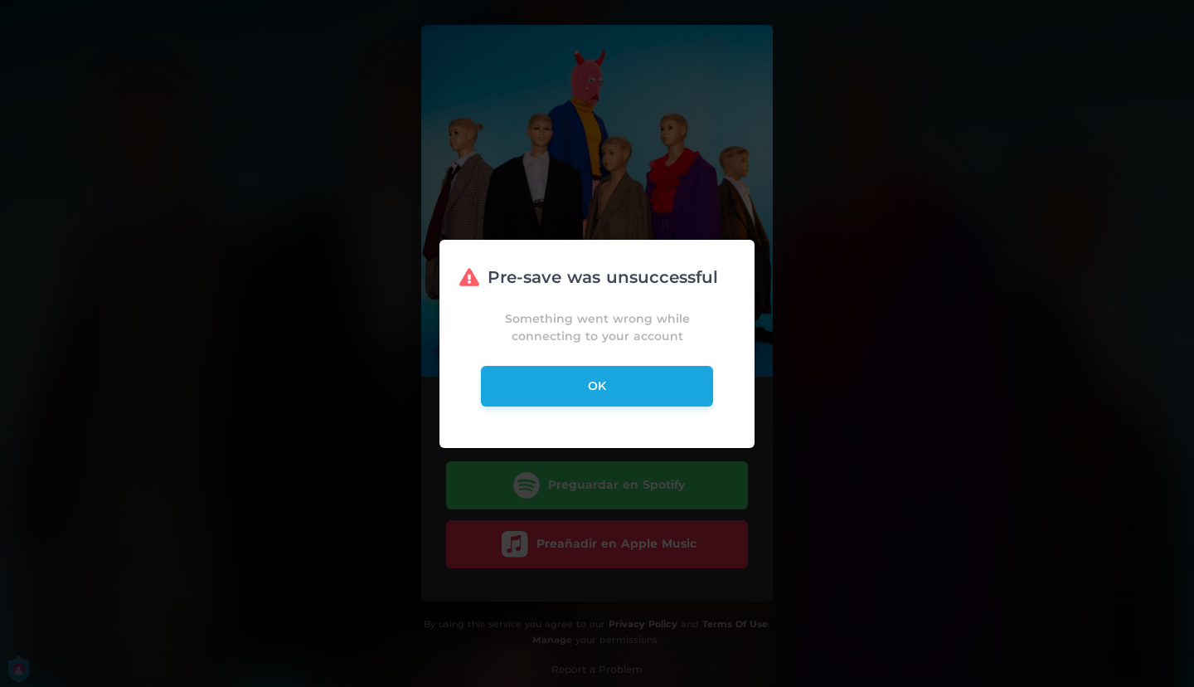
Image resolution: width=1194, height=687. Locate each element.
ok (597, 385)
